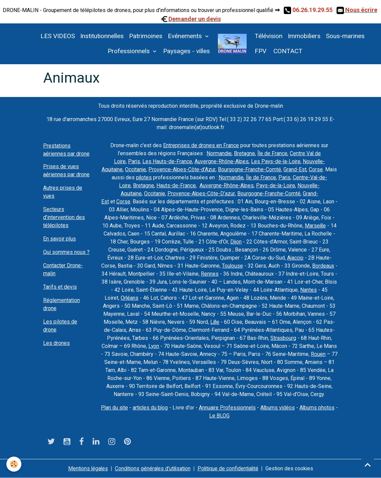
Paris (133, 161)
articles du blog (160, 407)
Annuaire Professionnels (238, 407)
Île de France (272, 153)
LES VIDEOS (57, 36)
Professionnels (129, 51)
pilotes (143, 177)
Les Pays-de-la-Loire (276, 161)
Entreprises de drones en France (201, 145)
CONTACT (287, 51)
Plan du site (123, 407)
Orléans (129, 298)
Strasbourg (283, 338)
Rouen (318, 354)
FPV (260, 51)
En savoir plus (59, 238)
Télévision (268, 36)
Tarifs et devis (60, 287)
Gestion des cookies (292, 468)
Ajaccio (295, 258)
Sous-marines (345, 36)
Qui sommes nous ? (66, 252)
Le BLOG (230, 415)
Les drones (56, 343)
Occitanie (136, 169)
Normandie (219, 153)
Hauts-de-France (175, 185)
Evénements (186, 36)
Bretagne (244, 153)
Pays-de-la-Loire (276, 185)
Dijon (236, 241)
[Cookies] (14, 464)
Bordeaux (323, 266)
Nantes (308, 290)
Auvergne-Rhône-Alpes (221, 161)
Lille (215, 322)
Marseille (315, 225)
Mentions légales (85, 468)
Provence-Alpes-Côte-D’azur (202, 193)
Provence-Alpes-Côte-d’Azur (182, 169)
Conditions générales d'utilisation (152, 468)
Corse (316, 169)
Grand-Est (295, 169)
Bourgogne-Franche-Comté (250, 169)
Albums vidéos (289, 407)
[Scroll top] (367, 464)
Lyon (153, 346)
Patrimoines (145, 36)
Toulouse (232, 266)
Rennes (210, 274)
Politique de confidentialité (229, 468)
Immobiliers (304, 36)
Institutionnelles (102, 36)
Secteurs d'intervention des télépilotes (64, 217)
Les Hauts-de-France (167, 161)
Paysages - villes (186, 51)
